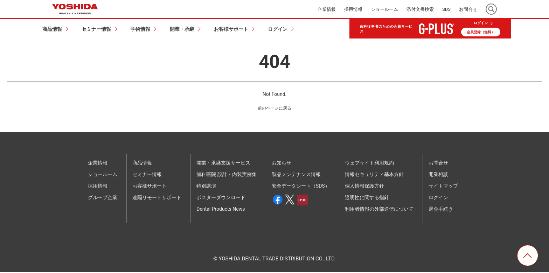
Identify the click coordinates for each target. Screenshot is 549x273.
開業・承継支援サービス (223, 164)
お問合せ (468, 9)
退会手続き (441, 210)
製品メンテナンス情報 (296, 175)
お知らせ (281, 164)
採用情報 (353, 9)
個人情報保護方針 (364, 187)
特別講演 (206, 187)
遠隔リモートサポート (156, 199)
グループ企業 (102, 199)
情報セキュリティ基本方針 (374, 175)
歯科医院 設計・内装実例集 (226, 175)
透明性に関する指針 (367, 199)
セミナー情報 (147, 175)
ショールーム (384, 9)
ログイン (481, 23)
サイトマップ (443, 187)
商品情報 (142, 164)
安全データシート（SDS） (301, 187)
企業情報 (327, 9)
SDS (446, 9)
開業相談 (438, 175)
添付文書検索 (420, 9)
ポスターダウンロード (220, 199)
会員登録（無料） (481, 32)
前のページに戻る (274, 109)
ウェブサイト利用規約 (369, 164)
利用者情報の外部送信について (379, 210)
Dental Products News (220, 210)
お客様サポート (149, 187)
